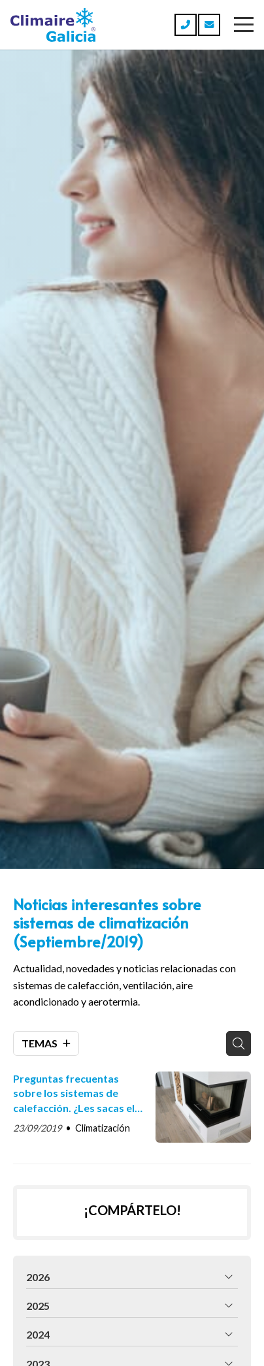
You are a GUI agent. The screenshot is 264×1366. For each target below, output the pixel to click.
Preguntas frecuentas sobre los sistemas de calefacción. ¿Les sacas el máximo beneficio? (74, 1093)
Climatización (102, 1128)
